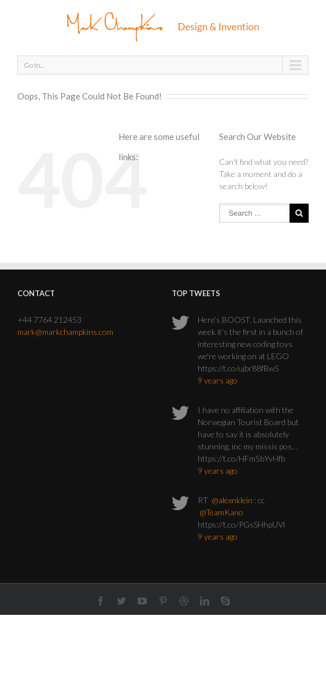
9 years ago (218, 380)
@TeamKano (221, 512)
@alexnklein (232, 500)
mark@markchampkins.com (65, 332)
